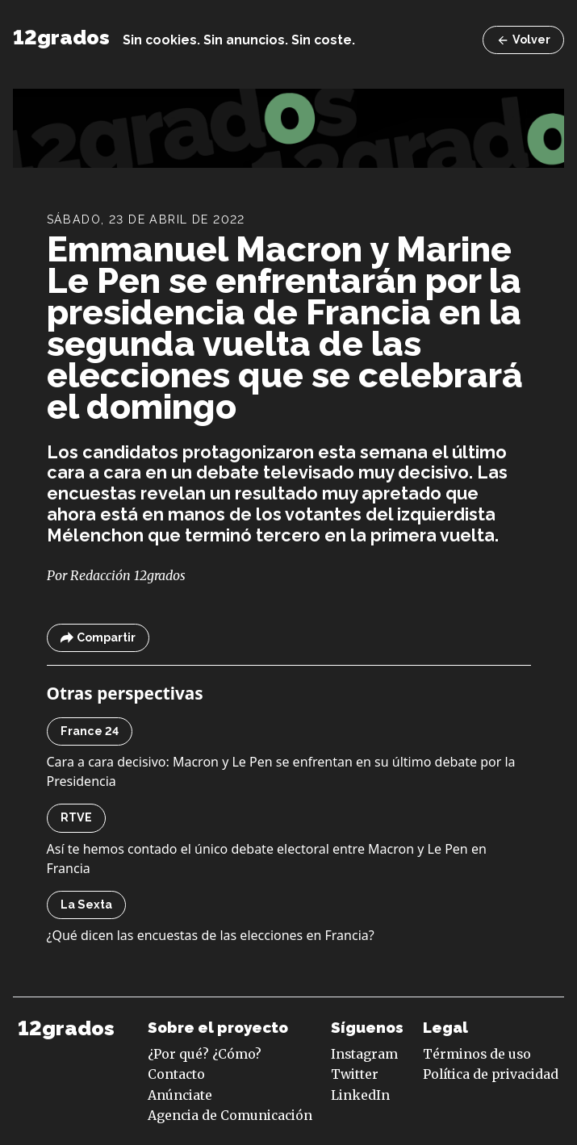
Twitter (354, 1074)
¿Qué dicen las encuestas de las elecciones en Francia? (210, 935)
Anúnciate (180, 1095)
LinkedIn (360, 1095)
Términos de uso (477, 1054)
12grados (61, 37)
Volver (523, 40)
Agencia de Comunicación (230, 1115)
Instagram (364, 1054)
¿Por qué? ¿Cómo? (204, 1054)
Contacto (176, 1074)
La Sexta (86, 904)
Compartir (98, 638)
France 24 (90, 731)
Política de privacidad (490, 1074)
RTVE (76, 817)
